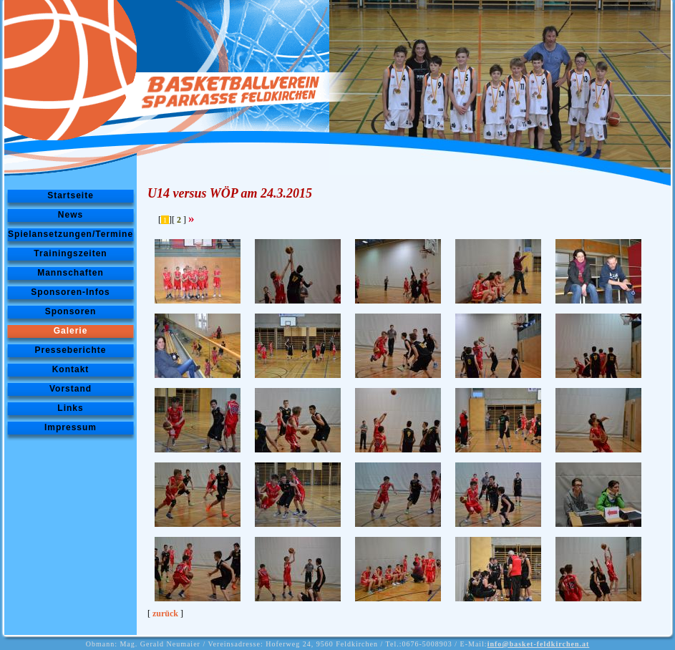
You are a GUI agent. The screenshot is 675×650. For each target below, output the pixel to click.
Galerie (71, 331)
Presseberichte (70, 350)
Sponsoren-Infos (70, 292)
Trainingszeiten (70, 253)
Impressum (70, 427)
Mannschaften (70, 273)
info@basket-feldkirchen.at (538, 644)
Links (70, 408)
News (70, 215)
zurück (165, 613)
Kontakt (70, 369)
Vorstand (70, 389)
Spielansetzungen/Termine (70, 234)
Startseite (70, 195)
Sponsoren (71, 311)
